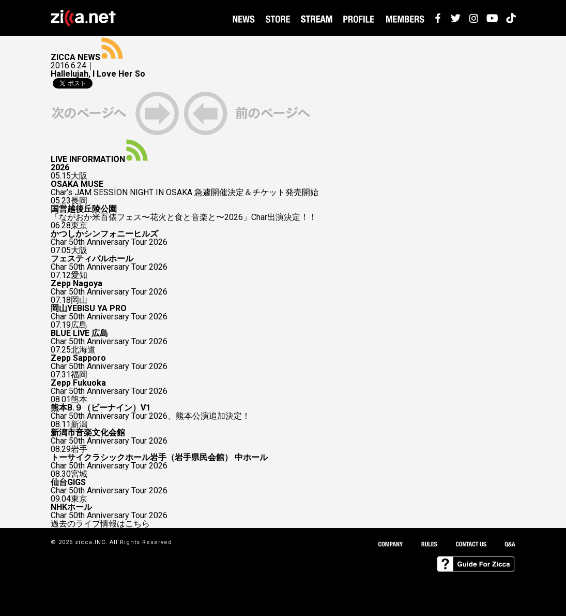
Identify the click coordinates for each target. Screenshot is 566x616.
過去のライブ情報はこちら (100, 524)
